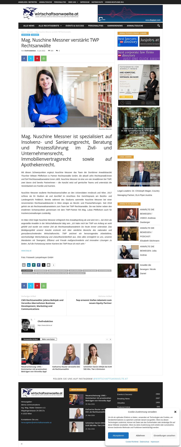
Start (22, 32)
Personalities (60, 2)
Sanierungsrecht (29, 273)
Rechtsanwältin (104, 271)
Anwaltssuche (45, 2)
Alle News (28, 25)
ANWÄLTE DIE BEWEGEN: (129, 204)
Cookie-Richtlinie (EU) (114, 2)
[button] (175, 411)
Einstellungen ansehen (164, 435)
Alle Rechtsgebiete (50, 26)
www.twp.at (26, 250)
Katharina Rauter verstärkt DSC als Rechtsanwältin (66, 367)
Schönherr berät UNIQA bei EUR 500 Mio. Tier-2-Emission (98, 367)
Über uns (73, 2)
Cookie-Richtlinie (132, 442)
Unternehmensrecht (77, 273)
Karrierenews (115, 25)
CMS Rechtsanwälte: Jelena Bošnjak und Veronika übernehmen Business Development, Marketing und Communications (42, 304)
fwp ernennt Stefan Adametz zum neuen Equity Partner (94, 301)
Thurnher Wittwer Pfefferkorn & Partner (52, 273)
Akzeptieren (118, 435)
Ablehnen (140, 435)
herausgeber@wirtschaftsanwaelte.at (36, 422)
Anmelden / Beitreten (27, 2)
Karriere (35, 35)
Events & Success (75, 25)
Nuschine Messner (89, 271)
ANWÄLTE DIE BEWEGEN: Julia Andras (148, 250)
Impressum (155, 442)
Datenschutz (144, 442)
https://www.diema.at (45, 325)
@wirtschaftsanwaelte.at (110, 378)
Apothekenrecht (40, 271)
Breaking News (123, 399)
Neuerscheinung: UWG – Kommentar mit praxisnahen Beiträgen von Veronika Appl (34, 369)
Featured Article (123, 407)
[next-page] (110, 339)
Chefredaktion (30, 51)
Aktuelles (30, 32)
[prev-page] (107, 339)
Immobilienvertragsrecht (58, 271)
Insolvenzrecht (75, 271)
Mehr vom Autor (48, 339)
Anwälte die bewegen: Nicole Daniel (148, 269)
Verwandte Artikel (31, 339)
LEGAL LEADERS (126, 157)
